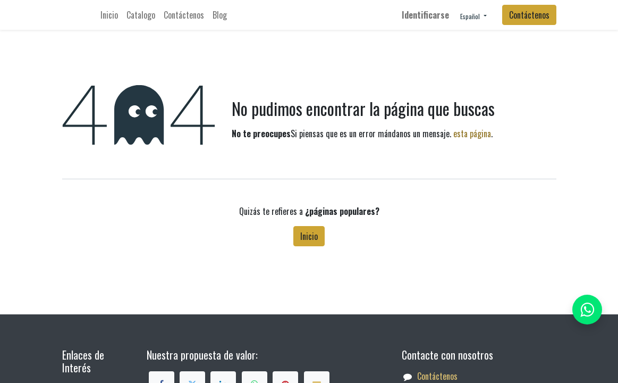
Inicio (309, 236)
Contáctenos (529, 15)
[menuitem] (109, 15)
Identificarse (425, 15)
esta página (472, 133)
